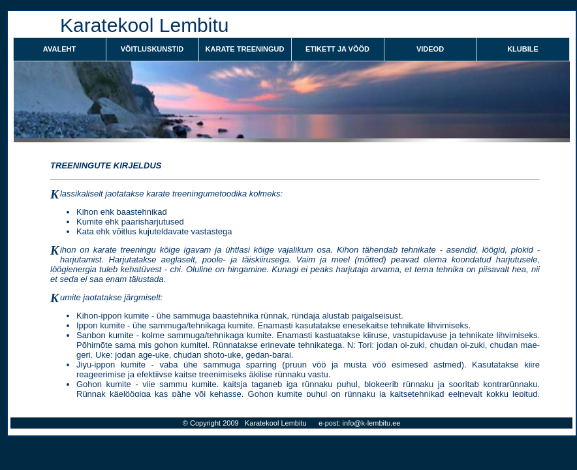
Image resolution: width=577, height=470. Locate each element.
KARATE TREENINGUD (245, 49)
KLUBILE (522, 49)
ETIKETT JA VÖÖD (337, 49)
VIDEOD (430, 49)
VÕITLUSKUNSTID (152, 49)
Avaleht (59, 49)
